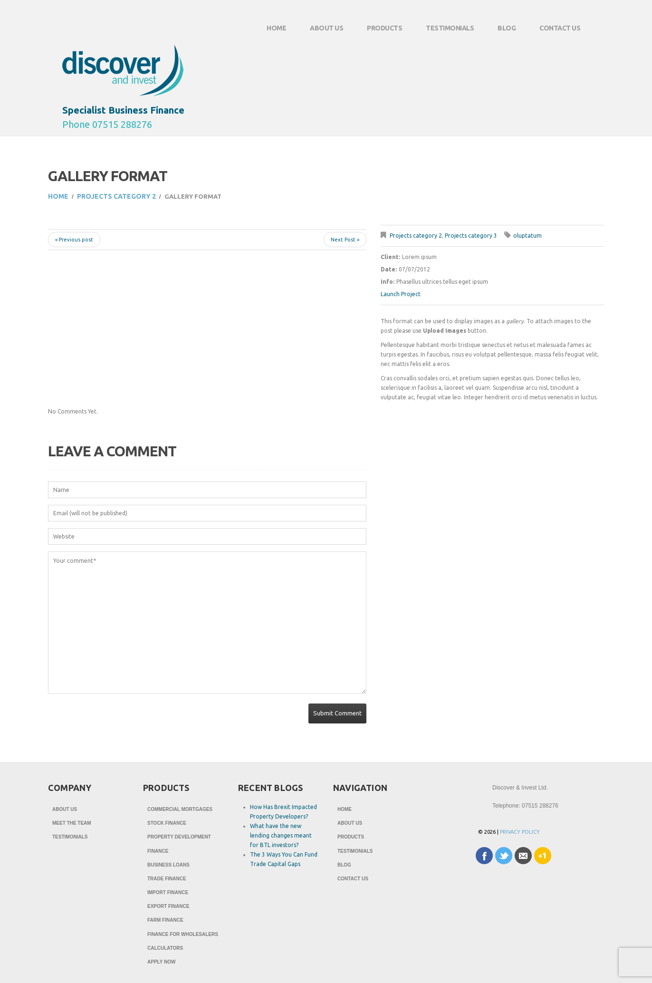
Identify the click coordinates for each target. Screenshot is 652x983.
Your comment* (207, 622)
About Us (320, 32)
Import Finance (167, 894)
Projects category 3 (471, 235)
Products (378, 32)
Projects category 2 (116, 196)
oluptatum (527, 235)
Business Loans (168, 866)
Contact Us (553, 32)
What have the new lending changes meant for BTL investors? (281, 835)
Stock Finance (166, 823)
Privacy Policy (520, 832)
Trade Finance (166, 880)
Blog (507, 28)
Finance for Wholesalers (182, 937)
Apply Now (161, 966)
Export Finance (168, 909)
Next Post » (345, 239)
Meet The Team (71, 823)
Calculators (165, 951)
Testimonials (450, 28)
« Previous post (74, 239)
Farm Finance (165, 923)
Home (276, 28)
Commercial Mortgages (179, 809)
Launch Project (401, 294)
